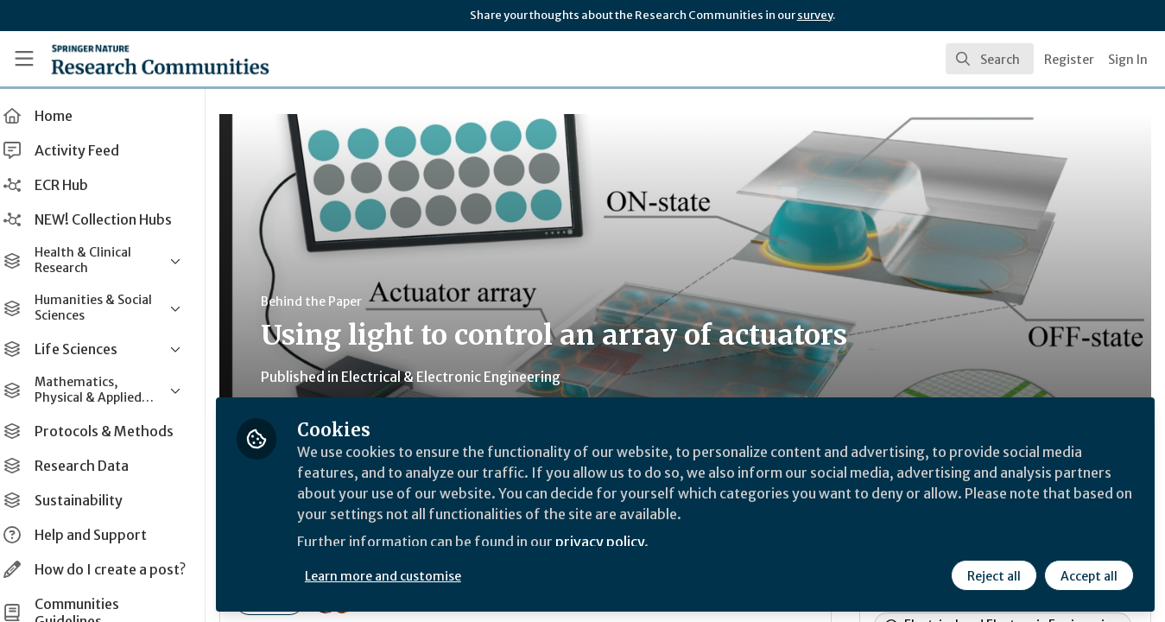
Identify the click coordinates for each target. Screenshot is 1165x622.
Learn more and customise (398, 576)
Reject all (994, 576)
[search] (990, 58)
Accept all (1089, 576)
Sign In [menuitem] (1128, 59)
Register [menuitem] (1069, 59)
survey (815, 15)
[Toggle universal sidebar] (24, 59)
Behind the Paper (326, 301)
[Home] (136, 59)
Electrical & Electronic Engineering (466, 376)
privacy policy (615, 542)
